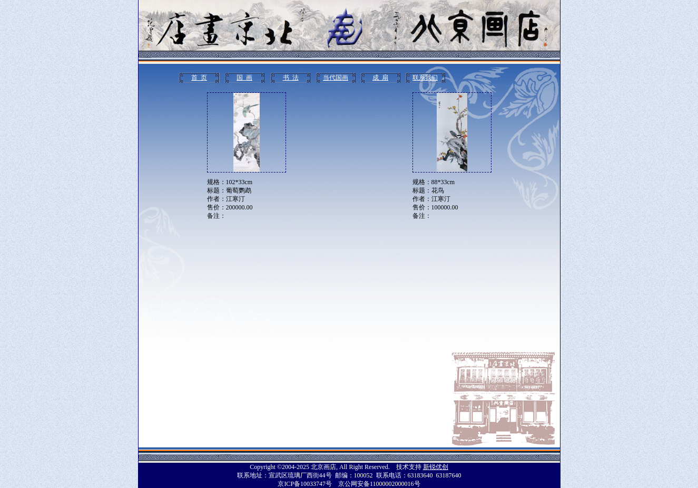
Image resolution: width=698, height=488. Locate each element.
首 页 (199, 77)
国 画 (244, 77)
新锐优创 (435, 467)
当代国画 (335, 77)
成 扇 (380, 77)
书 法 (291, 77)
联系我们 (425, 77)
